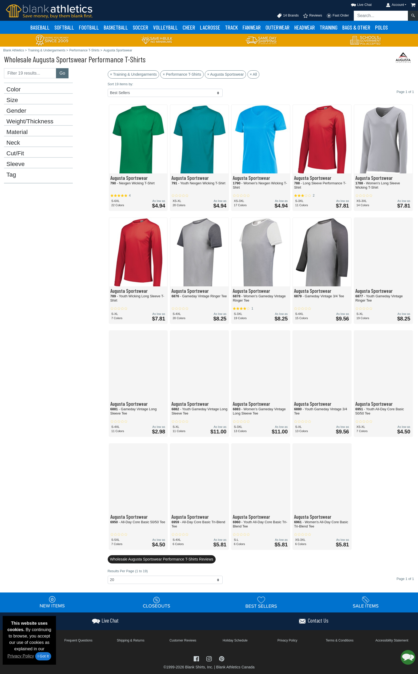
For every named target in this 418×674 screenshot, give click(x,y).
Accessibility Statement (391, 640)
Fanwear (252, 27)
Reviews (312, 15)
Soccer (140, 27)
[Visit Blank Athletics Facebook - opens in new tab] (197, 658)
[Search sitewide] (381, 16)
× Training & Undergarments (133, 74)
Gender (16, 111)
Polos (381, 27)
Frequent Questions (78, 640)
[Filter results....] (30, 73)
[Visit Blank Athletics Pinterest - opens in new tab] (221, 658)
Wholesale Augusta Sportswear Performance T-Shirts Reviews (161, 559)
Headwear (304, 27)
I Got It (43, 656)
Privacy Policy (20, 656)
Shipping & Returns (130, 640)
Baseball (40, 27)
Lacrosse (210, 27)
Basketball (116, 27)
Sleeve (15, 164)
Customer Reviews (183, 640)
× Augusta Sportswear (225, 74)
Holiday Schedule (235, 640)
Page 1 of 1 (405, 579)
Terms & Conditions (339, 640)
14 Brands (288, 15)
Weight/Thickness (29, 121)
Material (17, 132)
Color (13, 89)
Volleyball (165, 27)
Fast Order (337, 15)
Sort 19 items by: (120, 84)
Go (62, 73)
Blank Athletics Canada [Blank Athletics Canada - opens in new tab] (235, 667)
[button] (356, 4)
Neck (13, 143)
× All (253, 74)
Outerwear (278, 27)
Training (328, 27)
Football (89, 27)
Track (231, 27)
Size (12, 100)
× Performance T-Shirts (182, 74)
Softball (64, 27)
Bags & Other (356, 27)
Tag (11, 175)
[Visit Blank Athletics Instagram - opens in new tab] (209, 658)
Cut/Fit (15, 153)
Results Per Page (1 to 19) (128, 571)
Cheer (189, 27)
